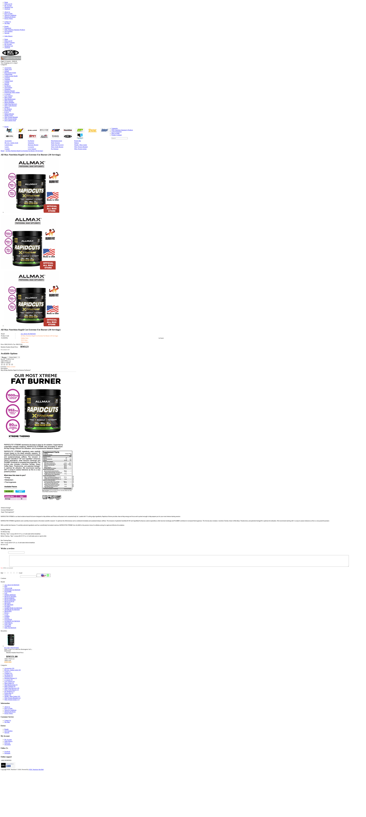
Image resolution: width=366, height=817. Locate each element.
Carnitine (7, 77)
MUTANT (7, 605)
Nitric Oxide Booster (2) (11, 692)
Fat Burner (7, 86)
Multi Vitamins (8, 100)
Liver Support (8, 96)
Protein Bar (7, 110)
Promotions (7, 28)
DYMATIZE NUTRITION (12, 592)
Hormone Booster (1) (10, 680)
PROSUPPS (8, 613)
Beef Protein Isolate (10, 72)
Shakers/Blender (9, 114)
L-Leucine (7, 94)
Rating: (3, 573)
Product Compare (9, 42)
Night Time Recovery (10, 104)
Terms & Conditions (10, 15)
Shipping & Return (10, 17)
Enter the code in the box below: (10, 578)
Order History (8, 36)
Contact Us (7, 21)
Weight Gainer (8, 115)
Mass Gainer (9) (9, 685)
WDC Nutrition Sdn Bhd (36, 771)
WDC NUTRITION (10, 630)
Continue (3, 580)
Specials (6, 33)
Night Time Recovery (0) (11, 690)
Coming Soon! (8, 81)
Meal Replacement (9, 99)
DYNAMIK (7, 593)
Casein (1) (7, 674)
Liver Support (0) (9, 683)
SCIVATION (8, 622)
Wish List (7, 745)
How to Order (8, 13)
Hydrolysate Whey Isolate (12, 92)
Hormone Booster (9, 91)
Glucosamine (8, 87)
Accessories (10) (9, 670)
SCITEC (6, 620)
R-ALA (6, 112)
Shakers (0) (7, 697)
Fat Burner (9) (8, 677)
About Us (7, 12)
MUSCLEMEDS (9, 600)
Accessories (7, 67)
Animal (6, 71)
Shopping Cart (8, 7)
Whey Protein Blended (11, 117)
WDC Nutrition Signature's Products (122, 130)
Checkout (7, 9)
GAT (5, 595)
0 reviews (3, 366)
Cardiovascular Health (11, 76)
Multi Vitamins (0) (9, 688)
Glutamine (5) (8, 679)
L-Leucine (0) (8, 682)
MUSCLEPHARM (10, 602)
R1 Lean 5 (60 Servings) (11, 650)
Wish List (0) (8, 4)
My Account (8, 5)
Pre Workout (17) (9, 693)
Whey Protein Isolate (10, 119)
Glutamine (7, 89)
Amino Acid (8, 69)
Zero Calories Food (10, 120)
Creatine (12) (8, 675)
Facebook (7, 754)
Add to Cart (10, 359)
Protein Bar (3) (8, 695)
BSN (5, 589)
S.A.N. (6, 617)
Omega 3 (7, 107)
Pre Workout (8, 109)
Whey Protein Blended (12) (12, 700)
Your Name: (4, 552)
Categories (114, 128)
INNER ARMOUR (10, 597)
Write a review (11, 366)
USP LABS (7, 626)
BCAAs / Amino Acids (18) (12, 672)
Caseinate (7, 79)
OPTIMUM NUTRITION (12, 612)
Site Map (7, 23)
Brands (6, 26)
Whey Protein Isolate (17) (12, 702)
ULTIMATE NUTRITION (12, 623)
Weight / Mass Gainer (80, 145)
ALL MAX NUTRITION (28, 334)
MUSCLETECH (9, 603)
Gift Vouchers (8, 31)
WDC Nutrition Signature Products (14, 29)
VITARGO (7, 628)
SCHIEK (7, 618)
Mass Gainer (8, 97)
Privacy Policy (8, 18)
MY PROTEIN (8, 607)
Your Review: (5, 568)
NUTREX (7, 608)
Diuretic (6, 84)
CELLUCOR (8, 590)
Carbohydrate (8, 74)
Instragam (7, 755)
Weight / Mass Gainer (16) (12, 698)
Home (6, 2)
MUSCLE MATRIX (10, 598)
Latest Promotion (116, 131)
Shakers (76, 143)
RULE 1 (6, 615)
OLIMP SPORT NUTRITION (13, 610)
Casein (7, 147)
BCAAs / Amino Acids (11, 143)
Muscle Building (9, 102)
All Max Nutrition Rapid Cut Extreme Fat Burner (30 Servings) (24, 151)
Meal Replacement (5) (10, 687)
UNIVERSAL (8, 625)
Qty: (4, 359)
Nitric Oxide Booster (10, 105)
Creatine (6, 82)
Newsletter (7, 746)
